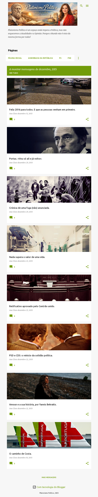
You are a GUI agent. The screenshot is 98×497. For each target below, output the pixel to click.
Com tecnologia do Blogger (49, 487)
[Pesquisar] (81, 5)
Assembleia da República (40, 58)
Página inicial (15, 58)
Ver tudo (13, 73)
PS (60, 58)
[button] (87, 119)
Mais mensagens (49, 477)
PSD (69, 58)
